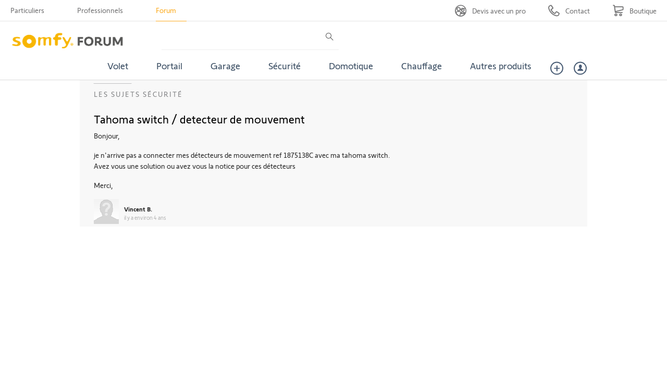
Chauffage (421, 65)
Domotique (351, 65)
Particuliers (27, 10)
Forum (166, 10)
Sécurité (284, 65)
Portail (169, 65)
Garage (225, 65)
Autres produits (501, 65)
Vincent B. (138, 209)
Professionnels (100, 10)
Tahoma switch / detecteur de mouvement (199, 119)
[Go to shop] (634, 10)
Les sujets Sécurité (138, 94)
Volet (117, 65)
